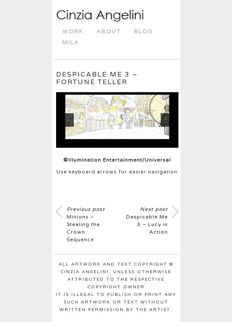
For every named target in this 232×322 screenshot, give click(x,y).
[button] (67, 120)
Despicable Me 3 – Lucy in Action (147, 220)
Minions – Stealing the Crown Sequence (86, 224)
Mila (70, 42)
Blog (143, 31)
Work (72, 31)
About (109, 31)
